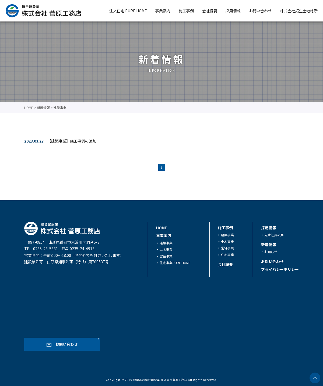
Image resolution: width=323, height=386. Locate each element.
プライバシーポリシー (280, 269)
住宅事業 (227, 254)
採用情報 (233, 10)
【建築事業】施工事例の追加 (71, 141)
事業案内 (162, 10)
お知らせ (270, 251)
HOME (161, 227)
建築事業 (166, 242)
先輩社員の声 (274, 234)
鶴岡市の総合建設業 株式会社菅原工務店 (160, 380)
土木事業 (166, 249)
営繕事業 (166, 256)
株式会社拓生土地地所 (299, 10)
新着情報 (268, 244)
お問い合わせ (260, 10)
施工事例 (186, 10)
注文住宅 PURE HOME (128, 10)
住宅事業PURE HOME (175, 262)
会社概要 (209, 10)
